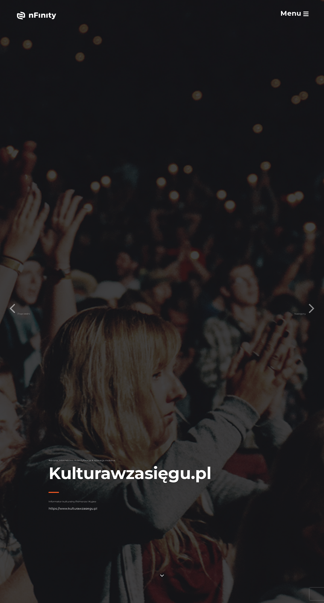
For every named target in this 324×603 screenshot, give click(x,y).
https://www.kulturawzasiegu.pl (73, 508)
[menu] (294, 13)
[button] (11, 301)
